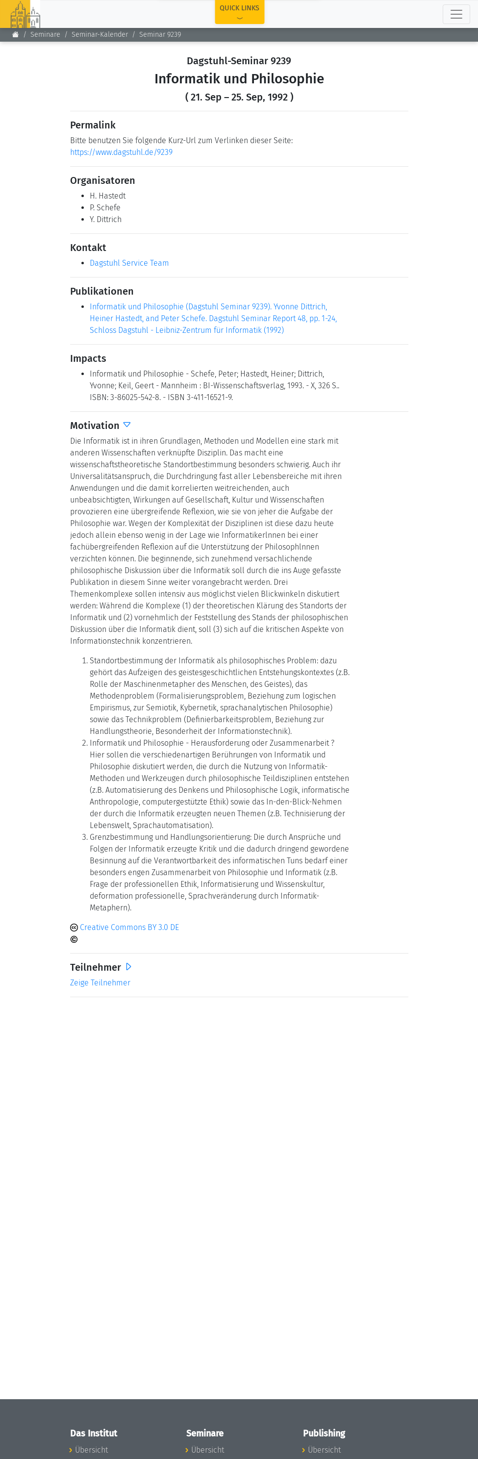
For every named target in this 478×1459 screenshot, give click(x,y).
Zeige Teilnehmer (100, 982)
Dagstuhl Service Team (129, 263)
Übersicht (91, 1450)
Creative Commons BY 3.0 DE (124, 927)
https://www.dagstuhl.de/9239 (121, 152)
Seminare (45, 34)
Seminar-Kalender (100, 34)
